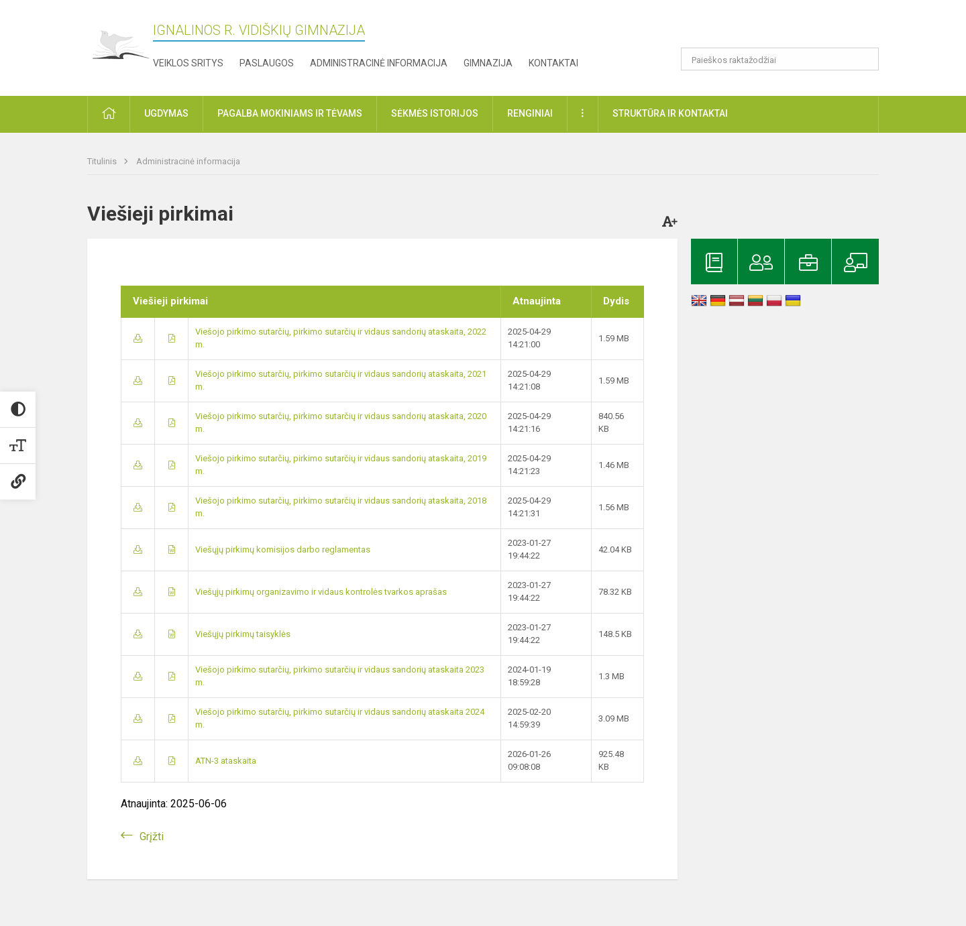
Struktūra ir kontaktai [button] (670, 113)
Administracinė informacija (378, 63)
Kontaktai (553, 63)
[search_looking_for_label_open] (864, 59)
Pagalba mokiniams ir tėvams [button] (289, 113)
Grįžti (152, 836)
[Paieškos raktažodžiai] (780, 59)
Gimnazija (488, 63)
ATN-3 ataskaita (225, 761)
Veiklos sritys (188, 63)
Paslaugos (266, 63)
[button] (787, 28)
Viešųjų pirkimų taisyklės (242, 634)
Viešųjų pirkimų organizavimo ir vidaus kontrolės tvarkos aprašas (321, 592)
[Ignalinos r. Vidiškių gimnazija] (120, 45)
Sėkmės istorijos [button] (434, 113)
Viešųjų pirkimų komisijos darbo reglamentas (282, 549)
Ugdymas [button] (166, 113)
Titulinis (103, 161)
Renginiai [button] (530, 113)
